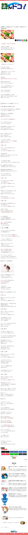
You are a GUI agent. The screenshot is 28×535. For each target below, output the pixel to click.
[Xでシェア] (16, 40)
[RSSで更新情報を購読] (15, 458)
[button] (26, 40)
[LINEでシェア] (24, 40)
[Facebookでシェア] (18, 40)
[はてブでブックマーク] (20, 40)
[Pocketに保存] (22, 40)
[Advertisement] (14, 17)
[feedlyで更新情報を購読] (13, 458)
